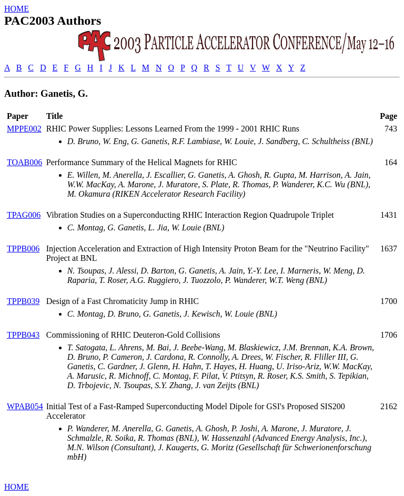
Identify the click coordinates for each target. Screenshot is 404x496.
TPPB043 (23, 334)
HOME (16, 8)
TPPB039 (23, 301)
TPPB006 (23, 248)
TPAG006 (24, 214)
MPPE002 (24, 128)
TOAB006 (24, 162)
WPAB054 (25, 406)
